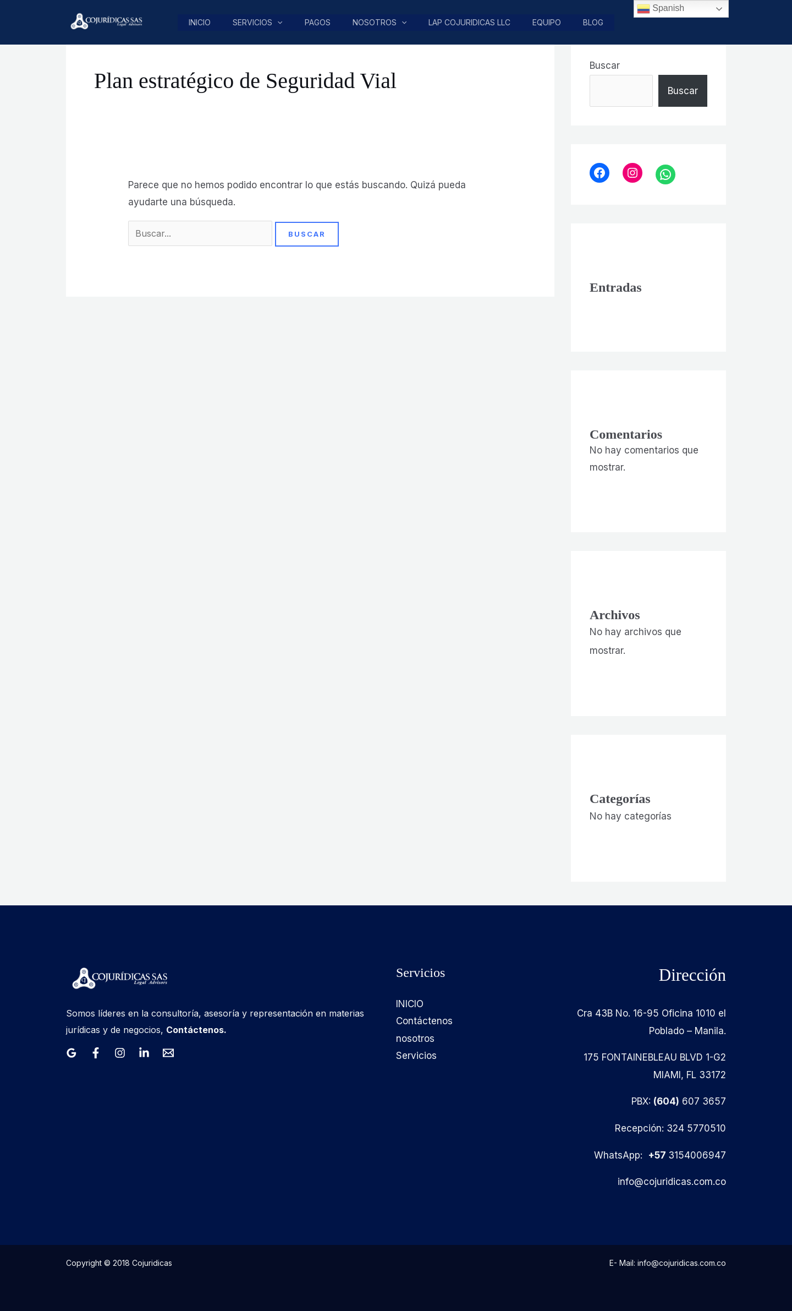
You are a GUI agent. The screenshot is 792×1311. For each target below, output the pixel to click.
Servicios (261, 22)
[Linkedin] (144, 1052)
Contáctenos (424, 1020)
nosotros (382, 22)
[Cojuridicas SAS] (105, 21)
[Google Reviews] (71, 1052)
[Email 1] (168, 1052)
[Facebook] (95, 1052)
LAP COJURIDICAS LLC (471, 22)
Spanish (660, 8)
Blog (594, 22)
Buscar (605, 65)
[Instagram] (119, 1052)
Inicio (204, 22)
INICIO (410, 1003)
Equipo (548, 22)
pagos (320, 22)
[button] (281, 22)
